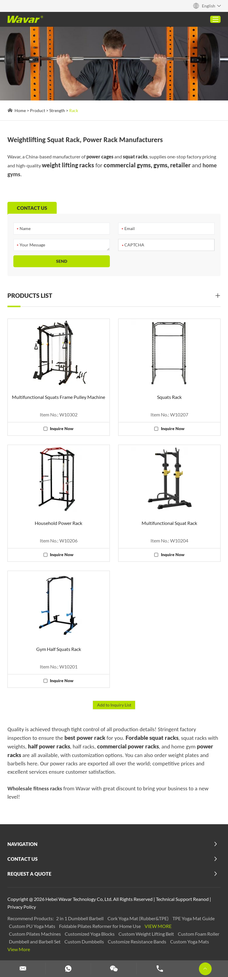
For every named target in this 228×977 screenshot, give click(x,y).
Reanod (201, 899)
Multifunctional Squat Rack (169, 523)
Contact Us (22, 859)
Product (37, 110)
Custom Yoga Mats (189, 941)
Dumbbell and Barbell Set (35, 941)
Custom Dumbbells (84, 941)
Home (20, 110)
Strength (57, 110)
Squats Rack (169, 397)
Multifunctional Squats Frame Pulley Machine (58, 397)
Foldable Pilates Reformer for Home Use (100, 926)
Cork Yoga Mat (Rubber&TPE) (138, 918)
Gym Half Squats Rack (58, 649)
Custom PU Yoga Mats (32, 926)
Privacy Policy (21, 907)
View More (158, 926)
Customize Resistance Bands (137, 941)
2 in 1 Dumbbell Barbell (80, 918)
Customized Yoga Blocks (90, 934)
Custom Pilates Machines (35, 934)
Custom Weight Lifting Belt (146, 934)
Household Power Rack (58, 523)
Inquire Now (61, 428)
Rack (73, 110)
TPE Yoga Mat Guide (193, 918)
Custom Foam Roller (198, 934)
